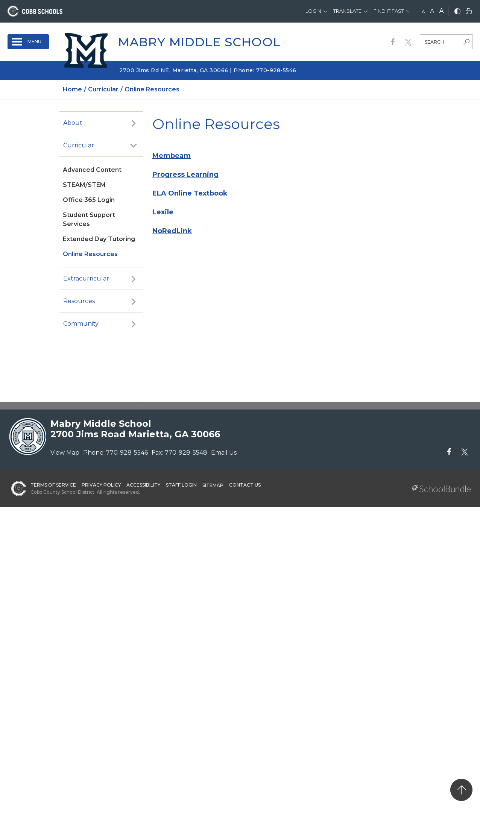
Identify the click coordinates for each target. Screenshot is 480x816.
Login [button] (313, 11)
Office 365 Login (89, 199)
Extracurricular (86, 278)
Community (81, 323)
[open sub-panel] (133, 122)
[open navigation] (28, 41)
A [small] (423, 11)
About (72, 122)
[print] (469, 11)
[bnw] (457, 11)
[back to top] (461, 790)
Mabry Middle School (199, 42)
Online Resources (90, 254)
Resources (79, 301)
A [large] (441, 11)
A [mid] (432, 11)
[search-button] (466, 42)
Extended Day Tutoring (99, 239)
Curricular (78, 145)
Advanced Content (92, 169)
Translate (347, 11)
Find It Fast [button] (389, 11)
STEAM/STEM (84, 184)
